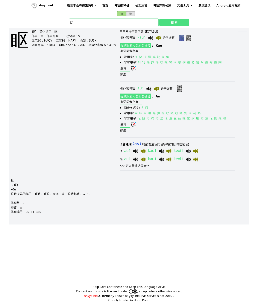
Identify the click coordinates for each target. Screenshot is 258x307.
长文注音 (141, 5)
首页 (105, 5)
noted (177, 291)
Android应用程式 (228, 5)
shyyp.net (91, 296)
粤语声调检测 (162, 5)
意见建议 (204, 5)
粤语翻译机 (121, 5)
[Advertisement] (59, 79)
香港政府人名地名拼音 (135, 45)
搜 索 (174, 22)
